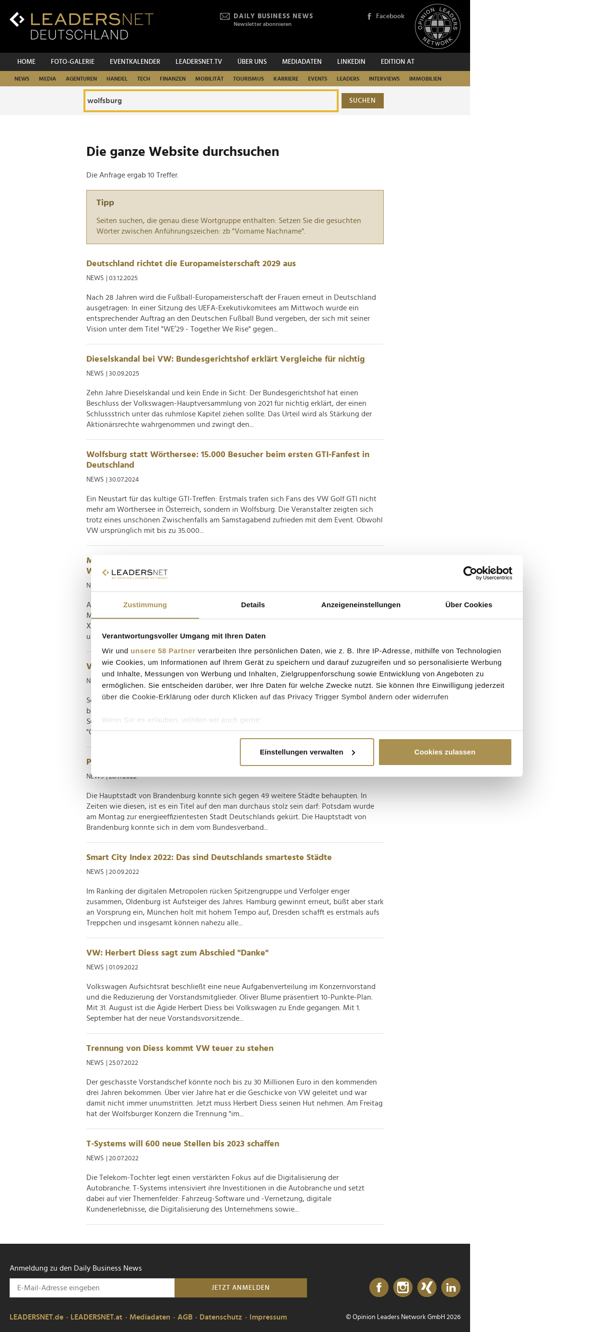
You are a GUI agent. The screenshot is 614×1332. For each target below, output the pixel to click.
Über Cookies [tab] (469, 605)
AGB (184, 1317)
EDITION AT (397, 62)
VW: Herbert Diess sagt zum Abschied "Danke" (177, 953)
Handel (117, 79)
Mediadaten (302, 62)
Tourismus (248, 79)
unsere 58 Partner (162, 651)
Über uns (252, 62)
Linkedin (351, 62)
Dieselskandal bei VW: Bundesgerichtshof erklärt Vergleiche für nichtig (225, 359)
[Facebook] (379, 1287)
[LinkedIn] (450, 1287)
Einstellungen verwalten (307, 752)
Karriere (285, 79)
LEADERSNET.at (96, 1317)
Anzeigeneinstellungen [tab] (361, 605)
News (21, 79)
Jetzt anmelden (241, 1288)
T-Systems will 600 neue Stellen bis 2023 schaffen (182, 1144)
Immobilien (425, 79)
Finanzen (173, 79)
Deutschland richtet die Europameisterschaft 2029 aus (191, 263)
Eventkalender (135, 62)
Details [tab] (253, 605)
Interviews (384, 79)
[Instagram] (403, 1287)
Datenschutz (221, 1317)
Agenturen (81, 79)
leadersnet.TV (199, 62)
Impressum (268, 1317)
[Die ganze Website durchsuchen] (211, 100)
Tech (143, 79)
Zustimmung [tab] (145, 605)
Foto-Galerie (72, 62)
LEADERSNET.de (36, 1317)
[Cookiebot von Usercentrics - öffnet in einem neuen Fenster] (470, 573)
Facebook (385, 17)
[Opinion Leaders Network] (437, 26)
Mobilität (209, 79)
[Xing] (427, 1287)
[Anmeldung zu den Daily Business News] (92, 1287)
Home (26, 62)
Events (317, 79)
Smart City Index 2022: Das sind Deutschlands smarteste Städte (209, 857)
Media (47, 79)
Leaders (348, 79)
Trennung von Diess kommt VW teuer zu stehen (179, 1048)
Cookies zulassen (444, 752)
